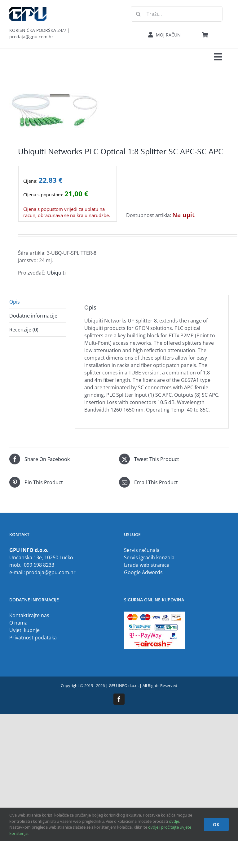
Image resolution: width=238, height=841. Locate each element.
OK (216, 824)
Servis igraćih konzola (149, 557)
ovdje (174, 821)
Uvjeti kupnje (24, 630)
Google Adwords (143, 572)
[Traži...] (177, 14)
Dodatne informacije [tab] (33, 315)
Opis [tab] (14, 301)
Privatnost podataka (33, 637)
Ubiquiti (56, 272)
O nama (18, 622)
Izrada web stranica (147, 564)
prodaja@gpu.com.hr (51, 572)
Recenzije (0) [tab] (23, 329)
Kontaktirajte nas (29, 615)
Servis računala (142, 550)
